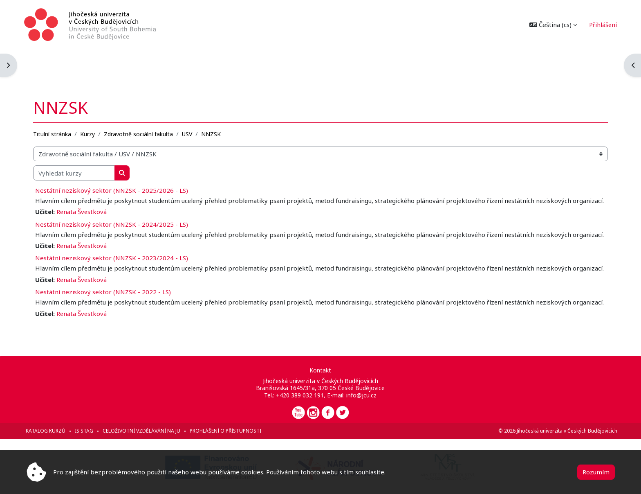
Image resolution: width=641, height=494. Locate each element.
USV (189, 97)
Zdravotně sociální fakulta (140, 97)
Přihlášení (601, 24)
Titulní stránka (55, 97)
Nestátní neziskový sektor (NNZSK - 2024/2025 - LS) (114, 196)
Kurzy (90, 97)
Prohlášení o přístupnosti (228, 430)
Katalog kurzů (48, 430)
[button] (551, 24)
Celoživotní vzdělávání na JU (144, 430)
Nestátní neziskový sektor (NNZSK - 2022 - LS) (105, 282)
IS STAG (86, 430)
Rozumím (596, 472)
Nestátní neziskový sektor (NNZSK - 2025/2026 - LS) (114, 153)
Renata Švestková (84, 184)
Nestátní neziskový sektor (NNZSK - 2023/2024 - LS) (114, 239)
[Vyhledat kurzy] (76, 135)
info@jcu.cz (362, 395)
